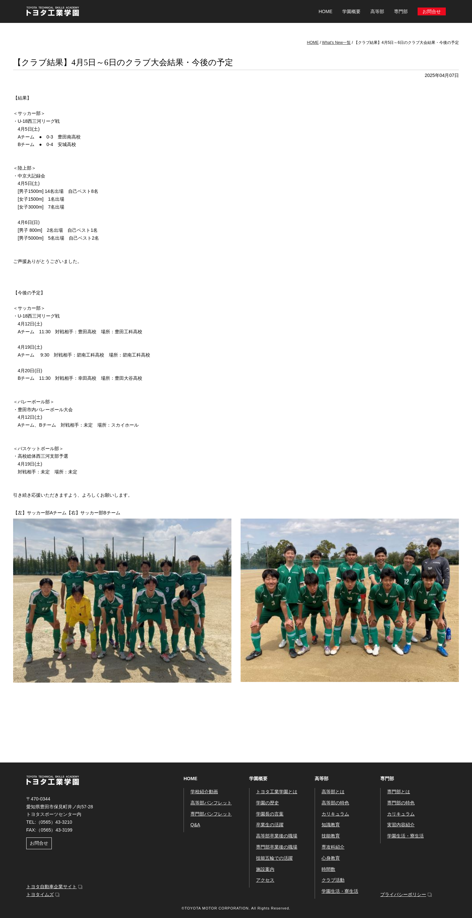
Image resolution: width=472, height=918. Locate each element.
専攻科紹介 (333, 847)
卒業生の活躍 (270, 824)
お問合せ (432, 11)
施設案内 (265, 869)
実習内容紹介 (401, 824)
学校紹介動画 (204, 791)
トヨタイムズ (40, 894)
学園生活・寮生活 (340, 891)
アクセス (265, 880)
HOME (325, 11)
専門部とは (398, 791)
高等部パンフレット (211, 802)
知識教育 (331, 824)
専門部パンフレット (211, 814)
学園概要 (258, 778)
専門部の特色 (401, 802)
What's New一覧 (336, 42)
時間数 (328, 869)
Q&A (195, 824)
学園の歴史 (267, 802)
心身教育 (331, 858)
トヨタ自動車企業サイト (51, 886)
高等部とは (333, 791)
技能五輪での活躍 (274, 858)
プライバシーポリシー (403, 894)
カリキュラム (335, 814)
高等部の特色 (335, 802)
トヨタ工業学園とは (276, 791)
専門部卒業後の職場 (276, 847)
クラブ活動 (333, 880)
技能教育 (331, 835)
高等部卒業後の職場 (276, 835)
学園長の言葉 (270, 814)
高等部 (321, 778)
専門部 (387, 778)
